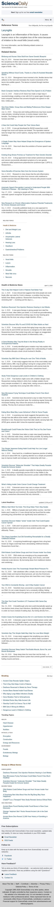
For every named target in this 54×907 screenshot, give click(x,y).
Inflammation (10, 266)
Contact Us (9, 878)
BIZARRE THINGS (7, 786)
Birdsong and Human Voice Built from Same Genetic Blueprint (24, 56)
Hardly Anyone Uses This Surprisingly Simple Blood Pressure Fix (25, 569)
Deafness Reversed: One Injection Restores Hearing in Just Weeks (26, 307)
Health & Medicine (9, 225)
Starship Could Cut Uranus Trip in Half (17, 703)
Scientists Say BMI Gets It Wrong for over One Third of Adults (24, 358)
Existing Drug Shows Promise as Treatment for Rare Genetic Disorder (27, 155)
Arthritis (8, 233)
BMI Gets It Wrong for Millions (14, 707)
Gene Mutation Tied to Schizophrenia (16, 697)
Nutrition (6, 729)
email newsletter (36, 12)
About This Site (7, 884)
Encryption (7, 736)
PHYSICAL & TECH (7, 732)
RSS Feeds (9, 840)
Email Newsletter (11, 837)
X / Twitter (8, 859)
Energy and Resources (11, 743)
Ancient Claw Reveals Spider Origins (16, 681)
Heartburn (9, 246)
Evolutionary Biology (10, 752)
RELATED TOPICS (8, 220)
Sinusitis (8, 270)
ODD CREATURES (7, 803)
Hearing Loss (10, 242)
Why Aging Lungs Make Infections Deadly (18, 694)
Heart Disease (8, 723)
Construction (7, 739)
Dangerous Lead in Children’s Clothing (17, 710)
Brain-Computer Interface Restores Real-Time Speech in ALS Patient (26, 91)
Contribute (25, 884)
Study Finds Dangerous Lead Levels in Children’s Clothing (22, 376)
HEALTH (4, 719)
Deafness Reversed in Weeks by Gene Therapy (20, 687)
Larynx (7, 263)
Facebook (8, 856)
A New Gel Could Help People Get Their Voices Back (21, 125)
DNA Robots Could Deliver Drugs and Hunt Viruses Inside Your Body (26, 552)
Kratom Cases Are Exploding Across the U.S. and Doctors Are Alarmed (27, 617)
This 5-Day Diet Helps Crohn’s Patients (17, 684)
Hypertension (8, 726)
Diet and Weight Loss (13, 229)
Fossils (5, 749)
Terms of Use (33, 887)
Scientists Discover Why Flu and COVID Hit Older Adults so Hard (25, 324)
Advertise (34, 884)
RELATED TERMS (8, 255)
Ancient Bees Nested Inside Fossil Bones (18, 690)
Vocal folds (9, 259)
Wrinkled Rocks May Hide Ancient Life (16, 700)
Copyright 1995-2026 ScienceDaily (17, 890)
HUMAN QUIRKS (6, 769)
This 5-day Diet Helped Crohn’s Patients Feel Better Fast (22, 290)
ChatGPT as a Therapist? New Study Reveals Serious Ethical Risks (27, 800)
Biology (5, 756)
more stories (47, 667)
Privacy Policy (45, 884)
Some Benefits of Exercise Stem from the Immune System (22, 171)
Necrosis (8, 277)
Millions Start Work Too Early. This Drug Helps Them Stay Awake (25, 507)
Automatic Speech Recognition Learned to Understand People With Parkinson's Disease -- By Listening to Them (26, 188)
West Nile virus (10, 274)
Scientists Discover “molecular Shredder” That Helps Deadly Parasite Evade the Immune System (24, 782)
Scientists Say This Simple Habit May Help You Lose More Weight (25, 633)
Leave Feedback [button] (11, 874)
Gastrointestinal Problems (14, 249)
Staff (17, 884)
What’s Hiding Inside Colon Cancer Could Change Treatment (23, 484)
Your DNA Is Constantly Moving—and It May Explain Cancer (23, 585)
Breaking (5, 676)
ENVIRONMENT (6, 746)
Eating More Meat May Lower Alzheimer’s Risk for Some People (25, 412)
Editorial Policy (21, 887)
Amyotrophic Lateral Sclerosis (12, 238)
